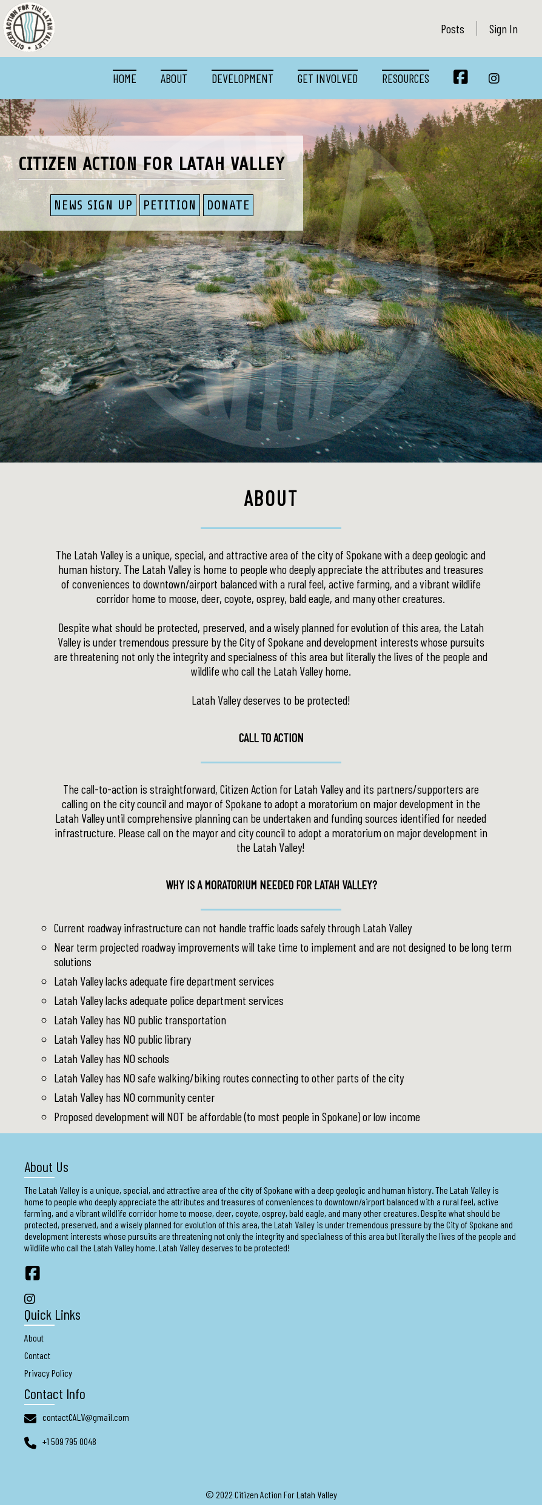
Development (242, 78)
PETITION (169, 205)
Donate (228, 205)
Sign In (503, 28)
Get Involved (328, 78)
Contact (37, 1355)
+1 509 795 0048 (69, 1441)
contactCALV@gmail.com (85, 1417)
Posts (452, 28)
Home (124, 78)
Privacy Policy (48, 1372)
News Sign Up (93, 205)
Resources (405, 78)
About (174, 78)
